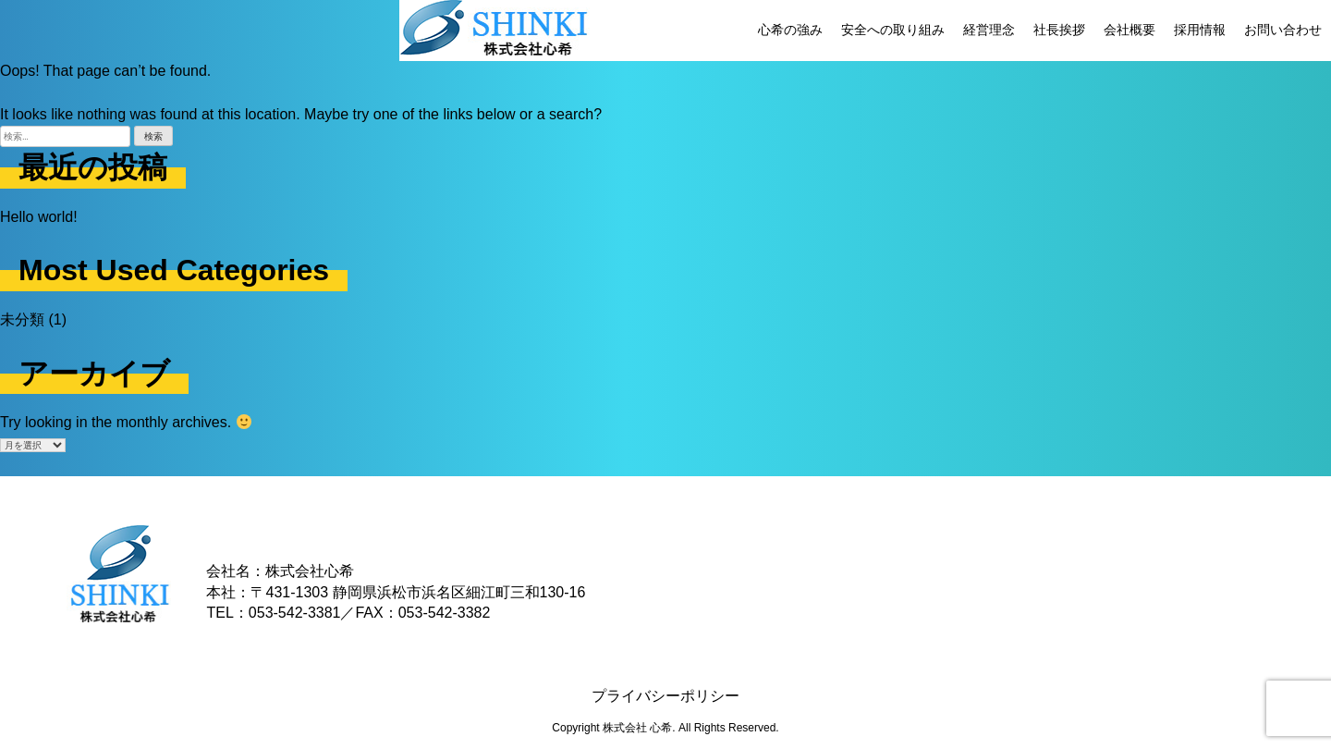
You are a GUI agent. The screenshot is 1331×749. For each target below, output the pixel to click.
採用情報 (1200, 29)
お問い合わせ (1283, 29)
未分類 (22, 319)
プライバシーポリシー (665, 696)
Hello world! (39, 217)
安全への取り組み (893, 29)
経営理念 (989, 29)
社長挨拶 (1059, 29)
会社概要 (1129, 29)
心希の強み (790, 29)
